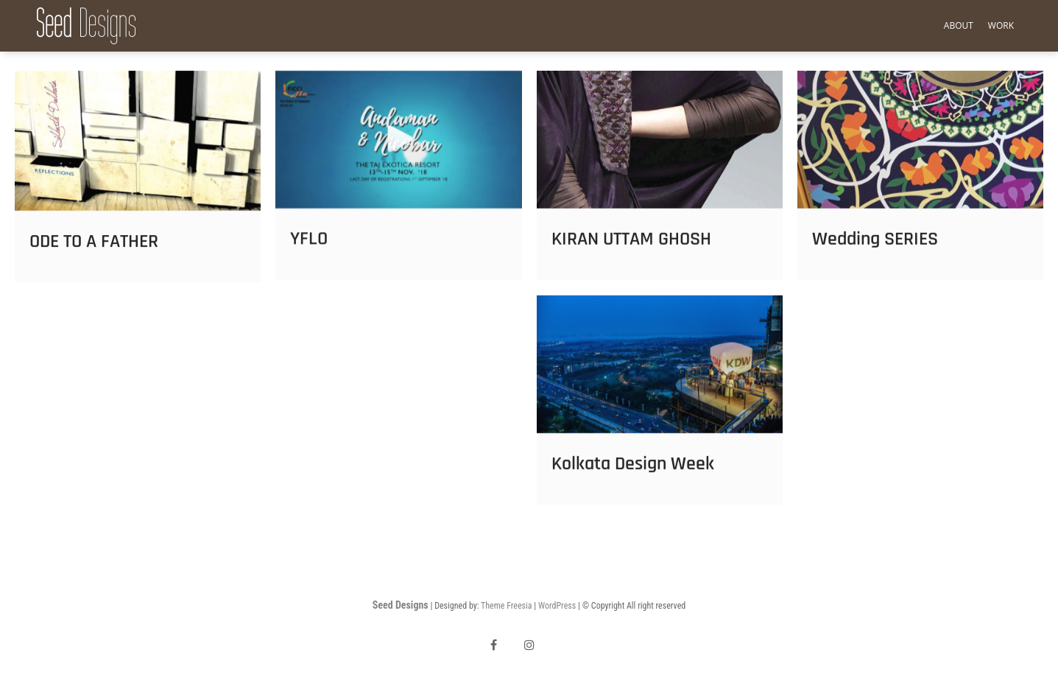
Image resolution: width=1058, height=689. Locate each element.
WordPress (557, 606)
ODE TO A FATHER (93, 251)
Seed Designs (401, 605)
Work (1001, 25)
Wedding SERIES (875, 249)
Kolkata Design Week (632, 473)
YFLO (309, 249)
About (958, 25)
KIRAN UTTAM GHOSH (631, 249)
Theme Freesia (506, 606)
